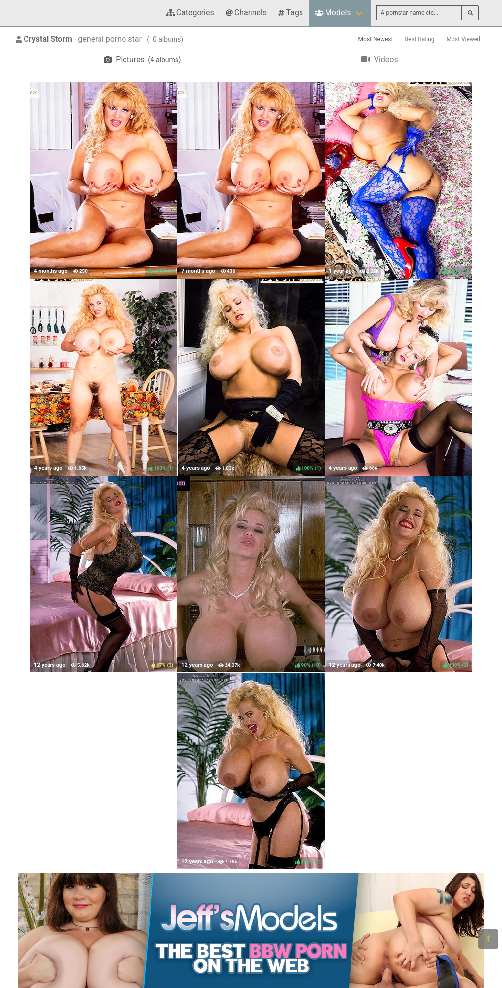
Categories (190, 12)
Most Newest (375, 39)
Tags (290, 12)
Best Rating (419, 39)
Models (333, 12)
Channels (246, 12)
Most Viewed (464, 39)
